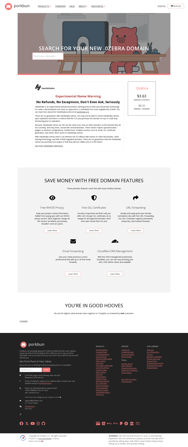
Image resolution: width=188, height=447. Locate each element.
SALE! (72, 6)
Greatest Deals (101, 352)
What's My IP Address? (129, 370)
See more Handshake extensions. (49, 146)
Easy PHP (99, 374)
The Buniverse (126, 382)
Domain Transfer (102, 390)
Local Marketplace (102, 354)
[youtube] (33, 424)
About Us (150, 350)
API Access (100, 395)
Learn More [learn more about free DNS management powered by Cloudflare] (115, 274)
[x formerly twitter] (27, 424)
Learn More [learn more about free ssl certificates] (94, 230)
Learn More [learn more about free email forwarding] (73, 274)
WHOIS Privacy (101, 379)
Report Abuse (126, 357)
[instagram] (38, 424)
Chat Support (30, 406)
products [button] (44, 6)
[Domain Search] (47, 56)
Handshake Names (103, 392)
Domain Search (127, 364)
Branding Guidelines (154, 357)
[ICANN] (23, 437)
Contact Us (125, 350)
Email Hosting (101, 377)
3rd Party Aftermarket (104, 359)
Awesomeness (152, 368)
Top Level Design (44, 438)
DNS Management (102, 381)
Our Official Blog (153, 352)
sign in (161, 6)
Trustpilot (24, 321)
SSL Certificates (101, 383)
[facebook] (21, 424)
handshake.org (83, 112)
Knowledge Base (45, 383)
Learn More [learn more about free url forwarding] (136, 230)
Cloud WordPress (102, 368)
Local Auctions (101, 357)
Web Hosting (100, 361)
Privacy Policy (152, 361)
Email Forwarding (102, 386)
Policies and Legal (153, 359)
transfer (60, 6)
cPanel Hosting (101, 370)
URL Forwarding (102, 388)
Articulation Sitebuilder (104, 365)
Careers (150, 354)
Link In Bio (99, 363)
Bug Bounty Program (154, 365)
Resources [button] (98, 6)
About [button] (83, 6)
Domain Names (101, 350)
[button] (60, 397)
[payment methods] (118, 424)
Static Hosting (101, 372)
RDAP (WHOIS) (126, 366)
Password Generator (129, 368)
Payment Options (127, 354)
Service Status (126, 373)
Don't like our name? (129, 379)
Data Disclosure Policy (155, 363)
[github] (43, 424)
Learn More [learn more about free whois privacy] (52, 230)
